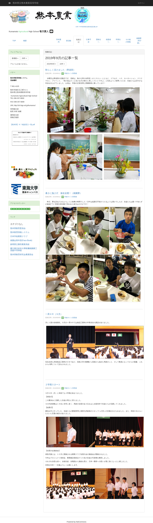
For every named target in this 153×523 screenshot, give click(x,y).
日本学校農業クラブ (18, 236)
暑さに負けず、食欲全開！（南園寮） (63, 193)
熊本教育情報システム (19, 232)
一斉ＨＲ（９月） (54, 314)
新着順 (15, 58)
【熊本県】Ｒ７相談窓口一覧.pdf (22, 124)
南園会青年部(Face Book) (21, 240)
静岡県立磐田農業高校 (19, 244)
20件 (24, 58)
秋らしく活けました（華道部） (60, 70)
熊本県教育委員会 (18, 228)
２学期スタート (52, 384)
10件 (62, 64)
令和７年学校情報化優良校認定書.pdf (86, 26)
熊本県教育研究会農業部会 (21, 254)
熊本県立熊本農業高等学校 (25, 3)
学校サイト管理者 (69, 73)
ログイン (141, 3)
